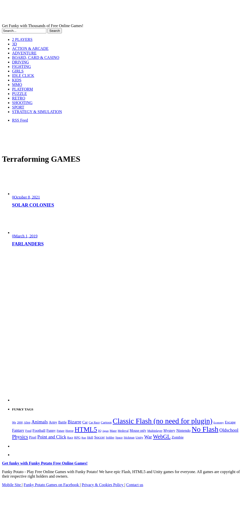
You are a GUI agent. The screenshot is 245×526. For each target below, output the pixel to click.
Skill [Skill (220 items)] (90, 437)
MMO (17, 84)
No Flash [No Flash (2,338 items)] (205, 429)
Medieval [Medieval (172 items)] (123, 430)
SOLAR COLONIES (33, 205)
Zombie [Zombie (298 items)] (178, 437)
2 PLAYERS (22, 39)
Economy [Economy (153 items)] (218, 422)
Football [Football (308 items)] (39, 430)
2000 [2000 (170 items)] (20, 422)
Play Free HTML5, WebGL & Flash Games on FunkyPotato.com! (87, 13)
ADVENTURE (24, 53)
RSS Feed (20, 120)
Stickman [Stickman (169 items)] (129, 437)
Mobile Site (12, 485)
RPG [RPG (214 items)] (77, 437)
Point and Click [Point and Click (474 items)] (51, 437)
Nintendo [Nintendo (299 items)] (183, 430)
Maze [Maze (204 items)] (113, 430)
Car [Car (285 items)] (85, 422)
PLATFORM (22, 89)
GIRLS (18, 71)
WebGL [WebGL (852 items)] (162, 436)
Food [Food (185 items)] (28, 430)
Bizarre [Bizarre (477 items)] (74, 421)
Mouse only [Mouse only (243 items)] (138, 430)
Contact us (134, 485)
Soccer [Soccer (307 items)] (99, 437)
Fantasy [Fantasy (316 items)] (18, 430)
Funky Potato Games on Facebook (52, 485)
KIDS (16, 80)
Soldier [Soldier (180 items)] (110, 437)
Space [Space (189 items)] (119, 437)
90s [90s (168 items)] (14, 422)
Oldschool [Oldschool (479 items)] (228, 430)
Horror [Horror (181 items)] (69, 430)
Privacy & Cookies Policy (103, 485)
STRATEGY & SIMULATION (37, 112)
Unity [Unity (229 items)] (139, 437)
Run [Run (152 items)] (83, 437)
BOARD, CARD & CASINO (35, 57)
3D (14, 44)
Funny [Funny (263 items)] (51, 430)
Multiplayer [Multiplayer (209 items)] (155, 430)
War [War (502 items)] (148, 437)
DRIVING (20, 62)
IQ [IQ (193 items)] (99, 430)
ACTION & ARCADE (30, 48)
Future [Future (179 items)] (60, 430)
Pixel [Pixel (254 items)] (32, 437)
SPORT (18, 107)
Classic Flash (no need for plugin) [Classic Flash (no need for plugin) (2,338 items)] (162, 421)
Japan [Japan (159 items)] (105, 430)
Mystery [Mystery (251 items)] (169, 430)
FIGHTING (21, 66)
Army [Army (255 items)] (53, 422)
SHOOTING (22, 103)
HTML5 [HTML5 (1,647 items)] (86, 429)
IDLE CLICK (23, 75)
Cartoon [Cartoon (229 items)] (106, 422)
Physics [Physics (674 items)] (20, 437)
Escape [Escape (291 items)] (230, 422)
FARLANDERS (28, 243)
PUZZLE (19, 94)
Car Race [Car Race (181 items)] (94, 422)
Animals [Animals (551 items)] (39, 421)
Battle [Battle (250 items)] (62, 422)
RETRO (18, 98)
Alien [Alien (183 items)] (27, 422)
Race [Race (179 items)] (70, 437)
